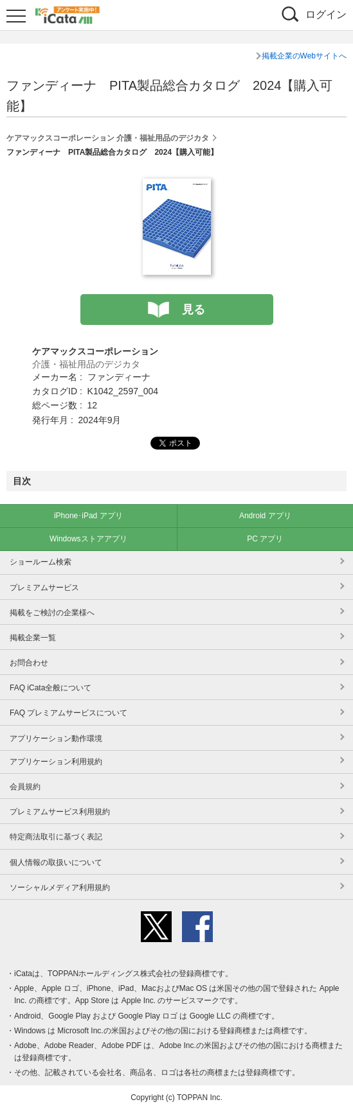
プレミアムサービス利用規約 (60, 811)
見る (193, 309)
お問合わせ (29, 662)
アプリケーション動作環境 (56, 738)
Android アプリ (265, 515)
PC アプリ (265, 538)
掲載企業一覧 (33, 637)
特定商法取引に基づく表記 (56, 836)
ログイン (326, 14)
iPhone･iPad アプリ (88, 515)
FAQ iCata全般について (50, 687)
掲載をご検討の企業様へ (52, 612)
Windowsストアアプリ (88, 538)
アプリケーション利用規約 (56, 761)
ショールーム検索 (40, 561)
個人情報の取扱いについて (56, 862)
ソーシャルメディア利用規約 (60, 887)
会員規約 (25, 786)
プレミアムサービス (44, 587)
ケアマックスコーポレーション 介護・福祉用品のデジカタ (107, 138)
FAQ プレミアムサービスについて (68, 712)
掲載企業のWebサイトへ (304, 55)
